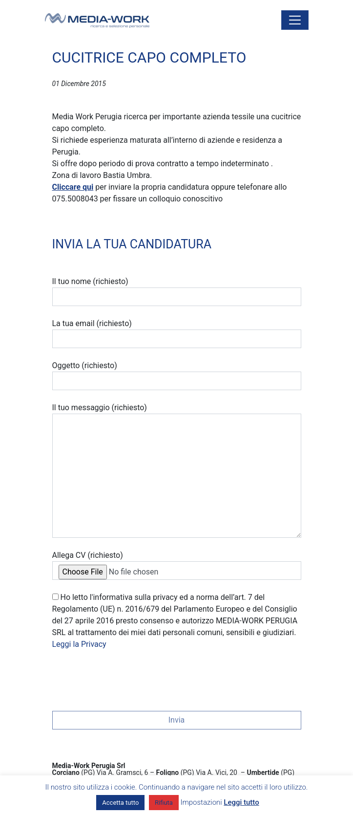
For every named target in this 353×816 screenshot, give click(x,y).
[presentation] (126, 677)
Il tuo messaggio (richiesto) (176, 470)
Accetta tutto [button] (120, 802)
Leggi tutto (241, 802)
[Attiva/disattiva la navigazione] (295, 20)
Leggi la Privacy (79, 644)
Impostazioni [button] (201, 802)
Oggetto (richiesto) (176, 375)
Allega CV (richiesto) (176, 565)
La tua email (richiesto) (176, 333)
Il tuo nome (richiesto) (176, 291)
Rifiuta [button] (164, 802)
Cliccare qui (73, 187)
